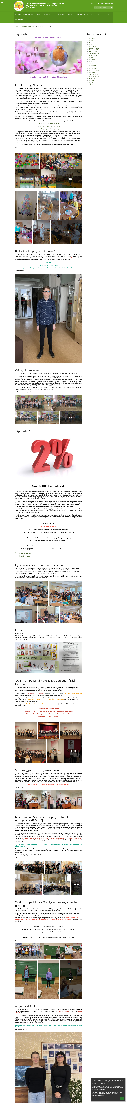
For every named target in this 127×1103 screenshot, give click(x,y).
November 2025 (94, 50)
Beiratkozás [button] (20, 20)
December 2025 (94, 48)
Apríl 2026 (92, 42)
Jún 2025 (92, 59)
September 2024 (94, 76)
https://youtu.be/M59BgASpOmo (49, 123)
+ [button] (92, 4)
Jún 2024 (92, 82)
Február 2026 (93, 46)
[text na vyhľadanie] (103, 7)
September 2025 (94, 54)
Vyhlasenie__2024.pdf (23, 556)
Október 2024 (93, 74)
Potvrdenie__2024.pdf (23, 553)
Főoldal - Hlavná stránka (24, 27)
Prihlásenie (109, 4)
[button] (102, 4)
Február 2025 (93, 67)
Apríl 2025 (92, 63)
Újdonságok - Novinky (43, 27)
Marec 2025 (92, 65)
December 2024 (94, 71)
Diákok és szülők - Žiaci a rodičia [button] (88, 14)
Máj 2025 (92, 61)
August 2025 (93, 56)
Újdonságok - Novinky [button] (44, 14)
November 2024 (94, 73)
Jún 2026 (92, 38)
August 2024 (93, 78)
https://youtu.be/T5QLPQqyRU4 (51, 129)
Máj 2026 (92, 40)
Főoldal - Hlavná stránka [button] (24, 14)
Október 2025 (93, 52)
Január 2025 (93, 69)
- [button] (95, 4)
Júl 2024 (91, 80)
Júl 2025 (91, 57)
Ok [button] (122, 1098)
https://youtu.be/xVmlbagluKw (50, 126)
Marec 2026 (92, 44)
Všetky (91, 84)
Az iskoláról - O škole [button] (64, 14)
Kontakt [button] (107, 14)
